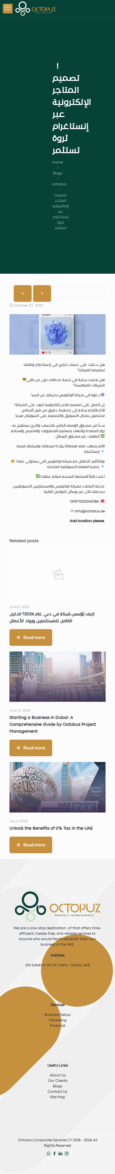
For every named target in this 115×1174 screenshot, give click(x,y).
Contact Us (57, 1091)
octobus (59, 184)
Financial (57, 1025)
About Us (58, 1075)
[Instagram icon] (66, 1154)
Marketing (57, 1020)
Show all (92, 292)
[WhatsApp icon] (49, 1154)
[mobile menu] (8, 8)
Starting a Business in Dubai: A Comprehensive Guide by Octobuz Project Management (52, 725)
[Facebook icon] (55, 1154)
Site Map (57, 1097)
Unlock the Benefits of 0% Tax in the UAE (51, 829)
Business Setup (57, 1014)
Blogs (57, 173)
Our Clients (57, 1080)
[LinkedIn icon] (60, 1154)
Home (57, 162)
